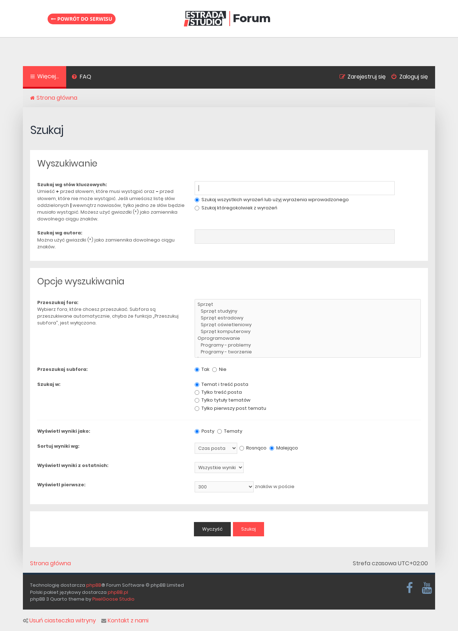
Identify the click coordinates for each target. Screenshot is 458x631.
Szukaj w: (48, 384)
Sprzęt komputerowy (308, 331)
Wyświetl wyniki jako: (63, 431)
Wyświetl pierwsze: (61, 485)
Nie (219, 369)
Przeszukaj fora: (57, 302)
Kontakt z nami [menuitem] (124, 621)
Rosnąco (253, 448)
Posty (204, 431)
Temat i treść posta (221, 384)
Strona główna (50, 563)
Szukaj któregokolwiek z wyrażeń (236, 208)
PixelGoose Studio (113, 599)
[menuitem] (81, 77)
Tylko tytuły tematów (222, 400)
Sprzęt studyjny (308, 311)
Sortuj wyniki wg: (58, 446)
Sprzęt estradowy (308, 318)
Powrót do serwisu (81, 18)
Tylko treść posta (218, 392)
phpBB (93, 585)
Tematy (229, 431)
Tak (202, 369)
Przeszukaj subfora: (62, 369)
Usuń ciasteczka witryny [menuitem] (59, 621)
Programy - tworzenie (308, 352)
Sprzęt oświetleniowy (308, 325)
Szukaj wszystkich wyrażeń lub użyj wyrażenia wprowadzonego (272, 200)
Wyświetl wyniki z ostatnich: (72, 465)
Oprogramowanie (308, 338)
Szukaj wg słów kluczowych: (72, 185)
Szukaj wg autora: (59, 233)
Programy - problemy (308, 345)
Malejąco (283, 448)
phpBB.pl (118, 592)
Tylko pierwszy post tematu (230, 408)
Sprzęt (308, 304)
